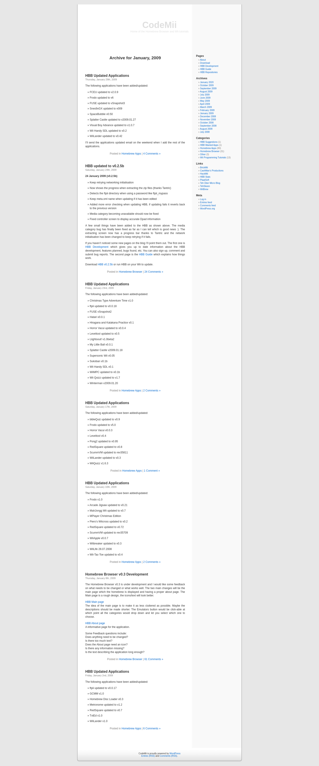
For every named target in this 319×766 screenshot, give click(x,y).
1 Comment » (152, 470)
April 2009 (205, 104)
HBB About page (95, 623)
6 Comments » (152, 728)
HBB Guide (146, 254)
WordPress (174, 753)
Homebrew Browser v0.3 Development (116, 574)
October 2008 (207, 122)
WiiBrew (204, 189)
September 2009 (208, 88)
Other (203, 154)
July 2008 (205, 132)
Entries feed (206, 202)
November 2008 (208, 119)
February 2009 (207, 110)
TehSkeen (205, 186)
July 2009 (205, 94)
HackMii (204, 174)
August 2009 (206, 91)
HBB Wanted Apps (209, 145)
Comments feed (208, 205)
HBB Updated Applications (107, 75)
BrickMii (204, 167)
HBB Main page (94, 601)
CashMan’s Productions (211, 170)
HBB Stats (205, 177)
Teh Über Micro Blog (210, 183)
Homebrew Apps (131, 153)
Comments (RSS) (168, 756)
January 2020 (207, 82)
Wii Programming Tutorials (213, 157)
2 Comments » (152, 390)
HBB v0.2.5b (105, 264)
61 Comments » (153, 659)
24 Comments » (153, 271)
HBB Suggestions (208, 142)
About (203, 60)
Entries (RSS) (148, 756)
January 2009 (207, 113)
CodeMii (159, 25)
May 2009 (205, 101)
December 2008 (208, 116)
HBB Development (96, 246)
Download (205, 63)
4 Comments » (152, 153)
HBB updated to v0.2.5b (104, 166)
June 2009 (205, 98)
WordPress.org (207, 208)
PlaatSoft (204, 180)
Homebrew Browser (130, 271)
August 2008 (206, 129)
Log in (203, 199)
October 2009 (207, 85)
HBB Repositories (209, 72)
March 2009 (206, 107)
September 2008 (208, 126)
